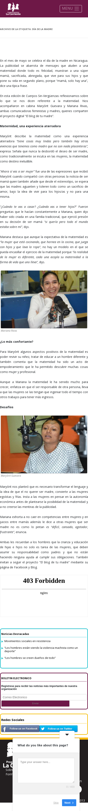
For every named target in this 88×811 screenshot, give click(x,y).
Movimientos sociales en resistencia (27, 641)
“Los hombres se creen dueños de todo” (30, 657)
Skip (56, 802)
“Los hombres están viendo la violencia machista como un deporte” (41, 649)
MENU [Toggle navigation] (70, 8)
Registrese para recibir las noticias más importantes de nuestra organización (39, 688)
